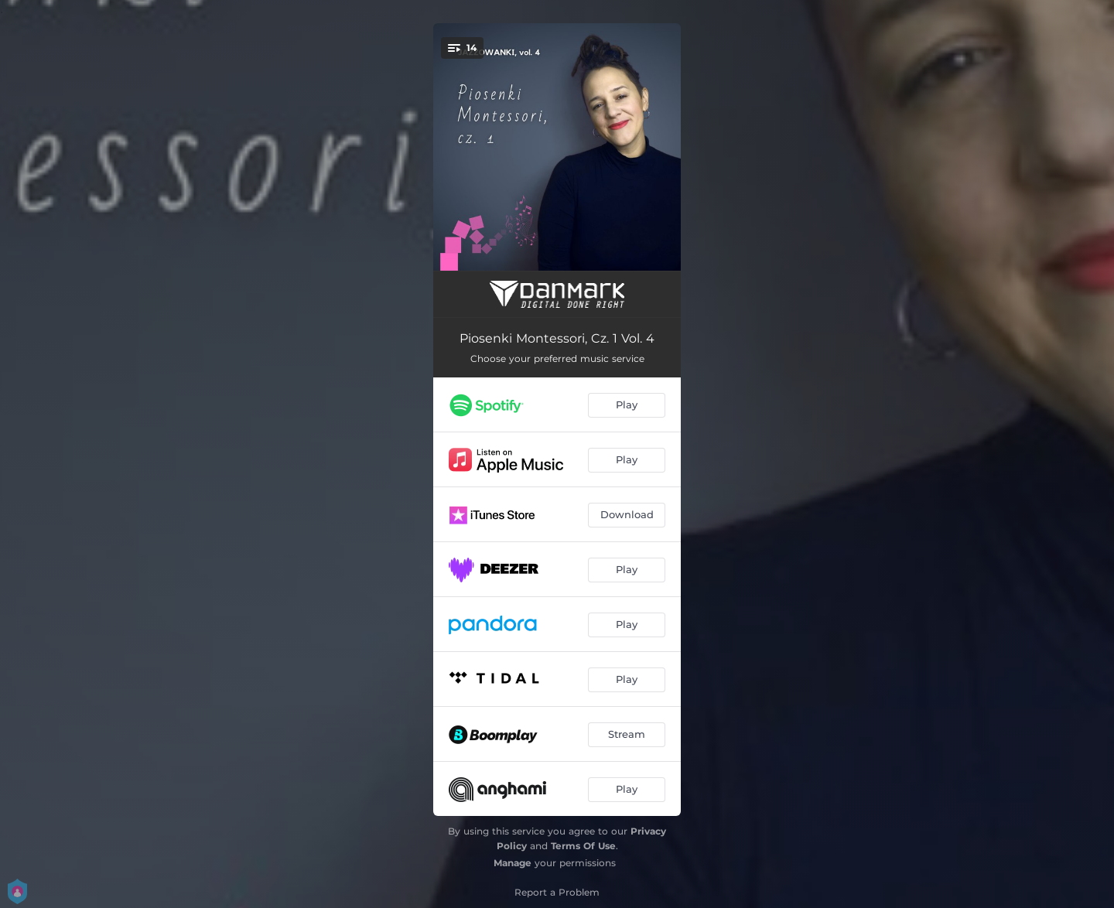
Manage (512, 863)
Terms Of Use (583, 846)
